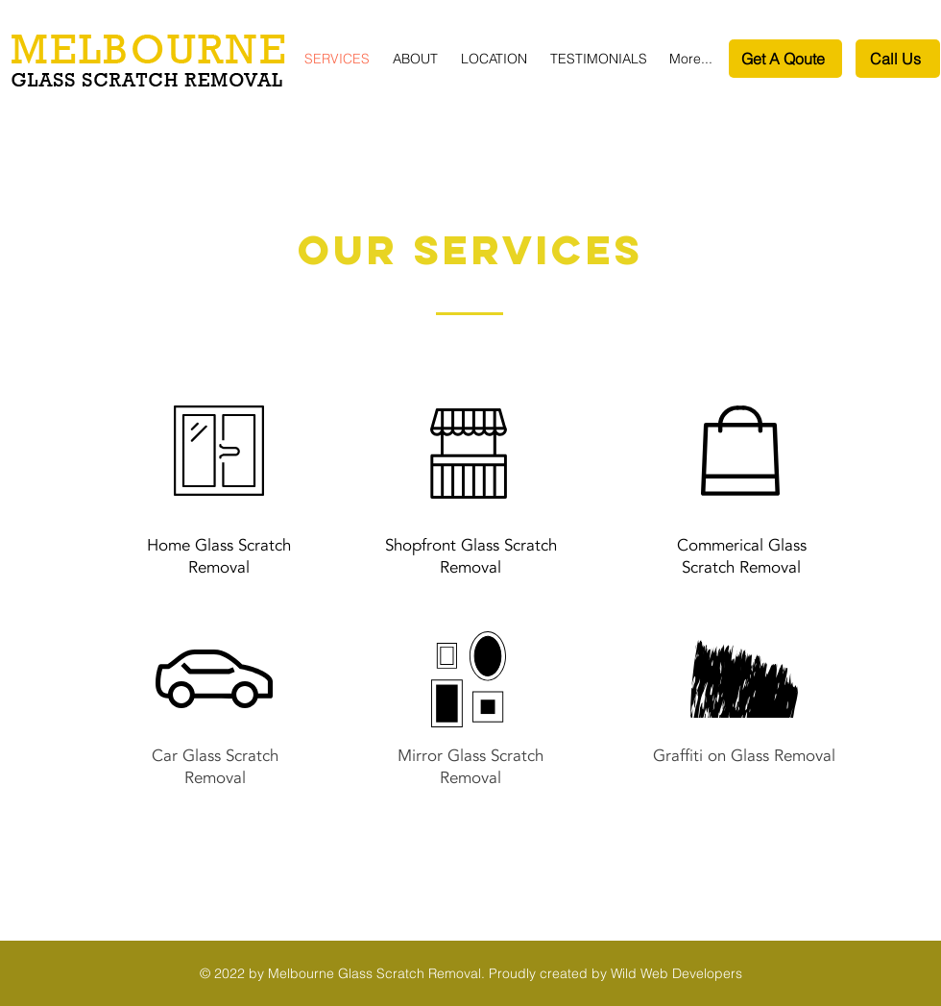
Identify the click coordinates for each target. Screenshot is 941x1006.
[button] (496, 59)
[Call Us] (898, 58)
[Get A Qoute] (785, 58)
